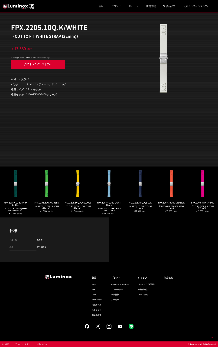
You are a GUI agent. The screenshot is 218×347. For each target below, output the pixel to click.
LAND (94, 295)
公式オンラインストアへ (196, 6)
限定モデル (96, 305)
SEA (94, 284)
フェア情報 (143, 295)
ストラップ (96, 310)
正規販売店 (143, 289)
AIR (93, 289)
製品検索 (171, 6)
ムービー (115, 300)
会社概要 (5, 344)
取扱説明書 (96, 315)
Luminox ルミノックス (19, 6)
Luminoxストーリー (120, 284)
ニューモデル (117, 289)
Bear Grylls (97, 300)
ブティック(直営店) (146, 284)
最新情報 (115, 295)
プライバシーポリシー (23, 344)
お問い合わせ (42, 344)
